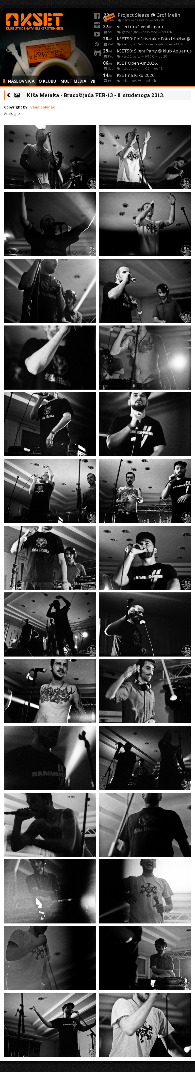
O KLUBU (47, 81)
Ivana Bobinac (42, 107)
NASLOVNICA (21, 81)
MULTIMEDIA (73, 81)
